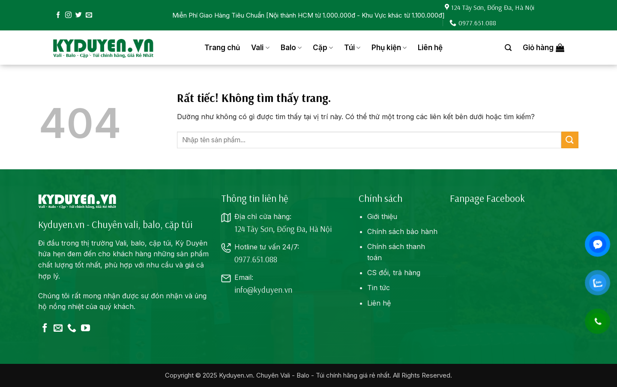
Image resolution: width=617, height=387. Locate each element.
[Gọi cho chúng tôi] (71, 328)
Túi (352, 47)
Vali (260, 47)
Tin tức (378, 287)
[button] (508, 47)
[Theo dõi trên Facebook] (58, 15)
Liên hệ (430, 47)
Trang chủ (222, 47)
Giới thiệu (382, 216)
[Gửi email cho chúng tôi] (89, 15)
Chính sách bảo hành (402, 231)
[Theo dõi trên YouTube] (85, 328)
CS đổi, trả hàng (393, 272)
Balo (291, 47)
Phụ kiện (389, 47)
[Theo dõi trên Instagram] (68, 15)
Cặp (323, 47)
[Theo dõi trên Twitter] (78, 15)
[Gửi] (569, 140)
